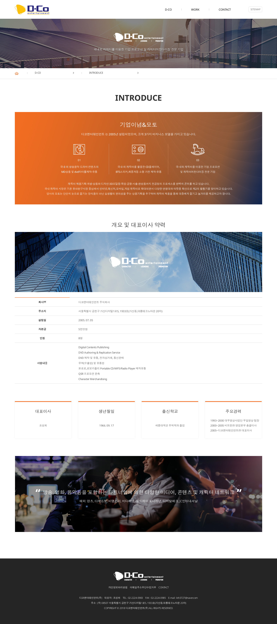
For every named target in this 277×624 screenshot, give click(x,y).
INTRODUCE (98, 73)
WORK (195, 9)
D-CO (168, 9)
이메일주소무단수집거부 (143, 587)
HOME (21, 73)
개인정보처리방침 (118, 587)
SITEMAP (255, 9)
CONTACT (225, 9)
